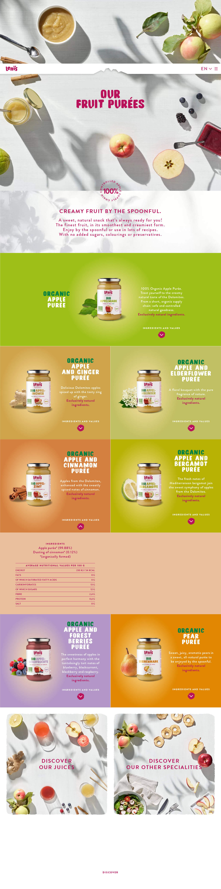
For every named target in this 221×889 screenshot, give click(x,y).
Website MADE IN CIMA (189, 884)
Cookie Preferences (119, 884)
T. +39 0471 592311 (182, 859)
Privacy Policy (61, 884)
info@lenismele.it (39, 856)
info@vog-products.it (181, 865)
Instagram (43, 832)
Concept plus (154, 884)
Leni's (13, 10)
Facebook (35, 832)
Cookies (88, 884)
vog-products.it (182, 869)
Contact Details (27, 884)
